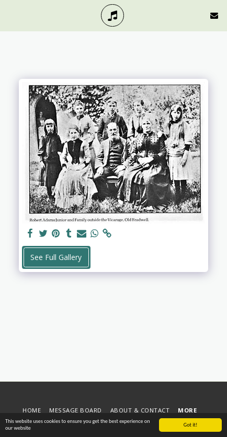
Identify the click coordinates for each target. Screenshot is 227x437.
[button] (11, 15)
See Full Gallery (56, 257)
